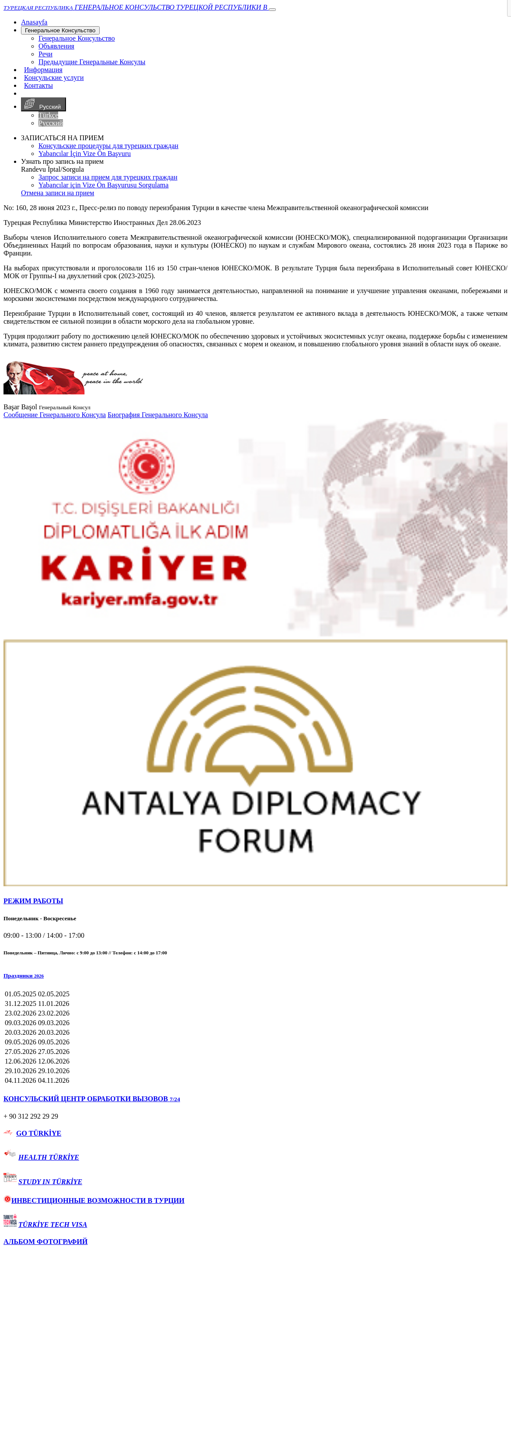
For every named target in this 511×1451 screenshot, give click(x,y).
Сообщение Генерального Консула (54, 414)
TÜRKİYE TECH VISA (52, 1224)
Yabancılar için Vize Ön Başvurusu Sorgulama (103, 185)
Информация (43, 69)
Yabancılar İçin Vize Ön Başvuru (84, 153)
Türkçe (48, 115)
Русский (43, 104)
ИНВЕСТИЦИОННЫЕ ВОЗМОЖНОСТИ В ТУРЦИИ (93, 1200)
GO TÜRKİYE (38, 1133)
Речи (45, 54)
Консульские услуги (54, 77)
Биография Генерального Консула (158, 414)
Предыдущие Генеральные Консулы (92, 62)
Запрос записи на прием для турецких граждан (107, 177)
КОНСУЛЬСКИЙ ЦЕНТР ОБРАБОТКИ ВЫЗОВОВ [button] (91, 1098)
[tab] (255, 901)
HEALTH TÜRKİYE (48, 1157)
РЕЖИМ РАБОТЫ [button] (33, 901)
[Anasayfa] (34, 22)
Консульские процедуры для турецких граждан (108, 145)
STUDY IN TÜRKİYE (50, 1181)
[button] (255, 975)
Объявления (56, 46)
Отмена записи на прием (57, 193)
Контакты (38, 85)
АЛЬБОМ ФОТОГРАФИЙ (45, 1241)
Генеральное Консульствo (60, 30)
